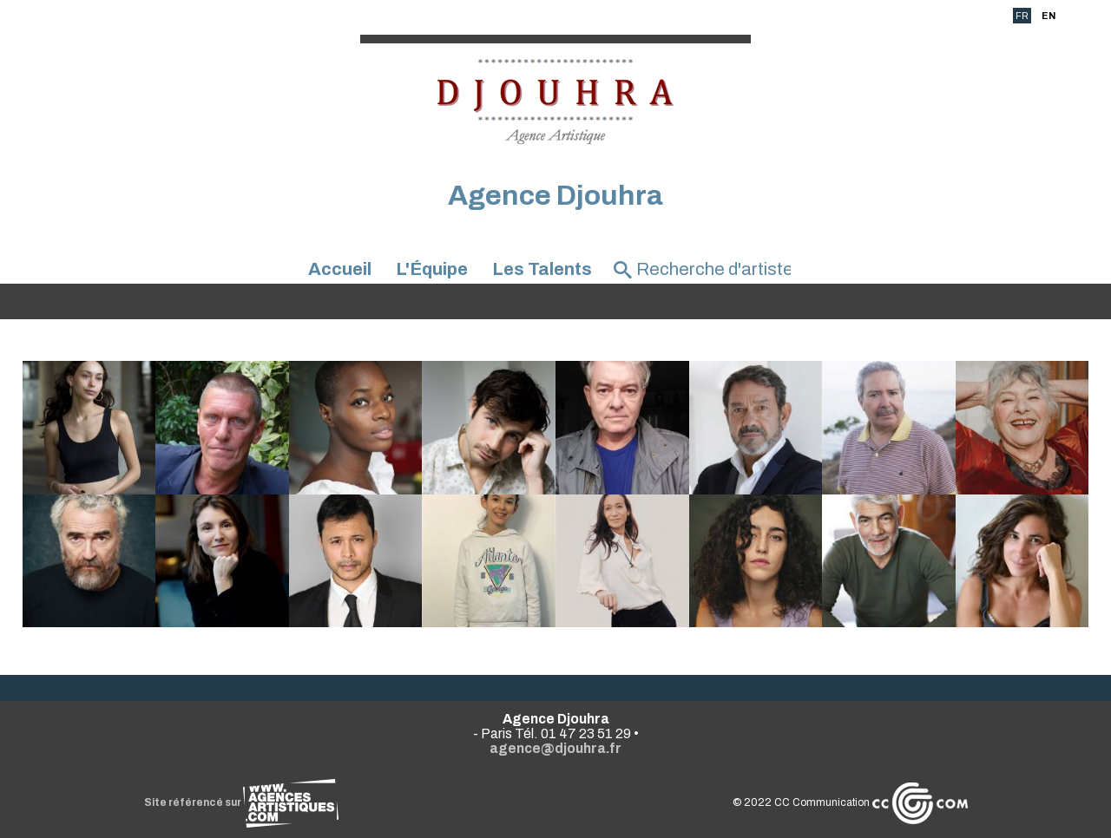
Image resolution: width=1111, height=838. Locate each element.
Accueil (339, 268)
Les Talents (542, 268)
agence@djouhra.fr (555, 748)
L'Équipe (432, 268)
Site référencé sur (241, 802)
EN (1048, 15)
